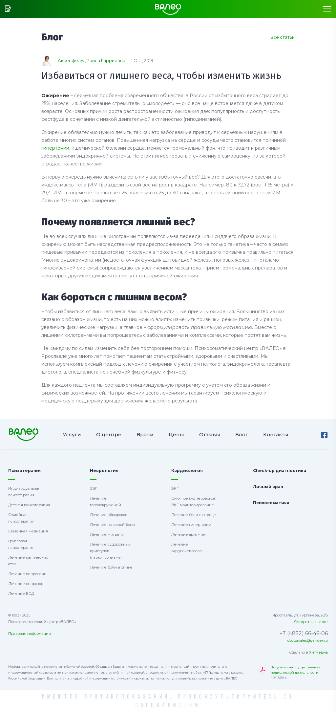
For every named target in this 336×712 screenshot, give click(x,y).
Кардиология (187, 470)
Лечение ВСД (21, 593)
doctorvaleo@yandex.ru (307, 640)
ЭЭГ (93, 488)
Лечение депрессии (27, 574)
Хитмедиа (318, 652)
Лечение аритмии (188, 534)
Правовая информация (29, 633)
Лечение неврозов (25, 583)
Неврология (104, 470)
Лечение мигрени (107, 534)
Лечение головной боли (112, 524)
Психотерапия (25, 470)
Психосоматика (271, 502)
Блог (241, 434)
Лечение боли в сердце (193, 514)
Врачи (145, 434)
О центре (108, 434)
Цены (176, 434)
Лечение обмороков (108, 514)
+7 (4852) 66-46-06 (304, 633)
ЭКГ (174, 488)
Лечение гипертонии (191, 524)
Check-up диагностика (279, 470)
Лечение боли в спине (111, 567)
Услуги (72, 434)
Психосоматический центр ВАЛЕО (23, 434)
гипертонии (55, 148)
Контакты (275, 434)
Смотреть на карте (311, 621)
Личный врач (268, 486)
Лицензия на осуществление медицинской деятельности (299, 672)
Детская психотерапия (29, 505)
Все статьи (282, 37)
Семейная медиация (28, 531)
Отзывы (209, 434)
